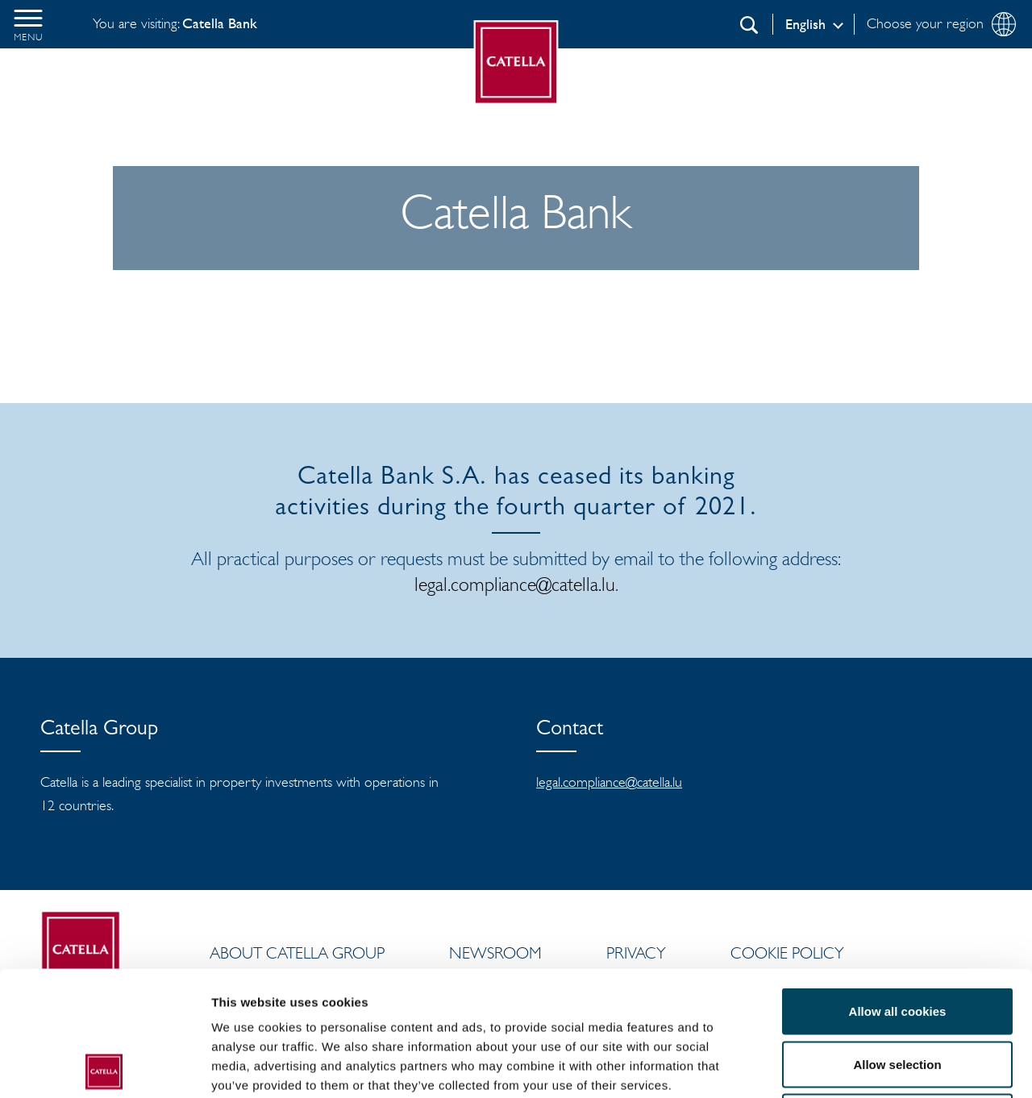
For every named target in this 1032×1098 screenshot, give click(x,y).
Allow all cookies (898, 886)
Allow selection (897, 939)
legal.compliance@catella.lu (514, 584)
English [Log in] (805, 24)
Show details (846, 1066)
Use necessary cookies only (897, 992)
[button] (28, 24)
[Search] (749, 25)
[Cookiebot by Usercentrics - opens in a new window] (104, 1066)
